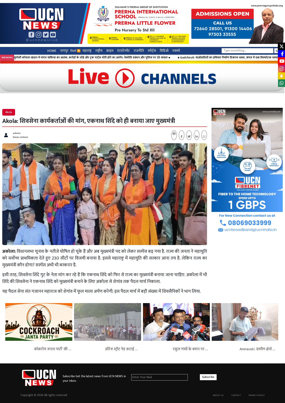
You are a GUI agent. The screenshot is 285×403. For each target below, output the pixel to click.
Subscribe (208, 377)
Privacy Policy (257, 395)
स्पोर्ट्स (152, 51)
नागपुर (64, 51)
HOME (51, 51)
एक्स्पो (176, 51)
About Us (218, 395)
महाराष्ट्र (87, 51)
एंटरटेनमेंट (123, 51)
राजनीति (139, 51)
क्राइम (109, 51)
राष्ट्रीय (98, 51)
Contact (236, 395)
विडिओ (164, 51)
